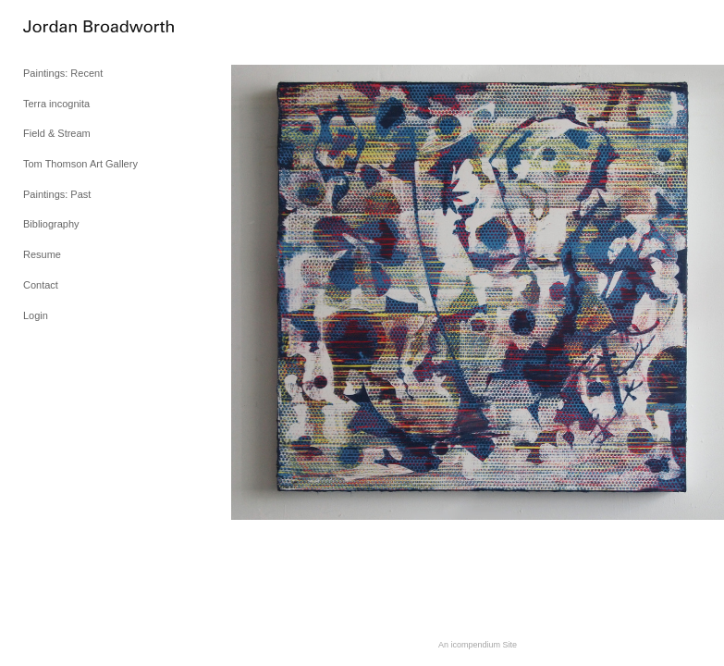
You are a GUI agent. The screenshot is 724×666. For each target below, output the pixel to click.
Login (35, 315)
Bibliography (51, 223)
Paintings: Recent (63, 73)
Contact (40, 284)
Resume (42, 254)
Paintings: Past (57, 194)
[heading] (69, 27)
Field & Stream (57, 133)
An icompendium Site (477, 644)
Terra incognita (56, 103)
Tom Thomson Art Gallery (80, 163)
